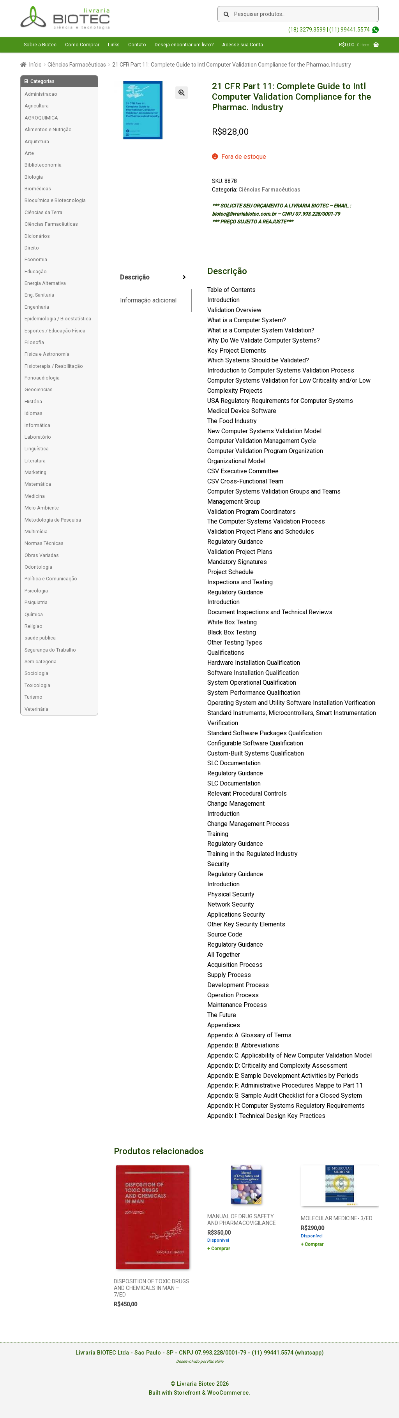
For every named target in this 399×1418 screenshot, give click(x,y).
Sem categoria (40, 661)
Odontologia (38, 567)
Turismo (33, 697)
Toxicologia (37, 685)
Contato (137, 44)
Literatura (35, 461)
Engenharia (37, 307)
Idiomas (33, 413)
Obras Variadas (42, 555)
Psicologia (36, 591)
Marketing (35, 472)
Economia (36, 259)
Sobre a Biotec (40, 44)
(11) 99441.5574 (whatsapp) (288, 1352)
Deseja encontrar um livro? (184, 44)
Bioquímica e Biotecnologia (55, 200)
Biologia (34, 177)
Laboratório (38, 437)
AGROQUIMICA (41, 118)
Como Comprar (82, 44)
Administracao (41, 94)
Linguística (37, 449)
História (33, 401)
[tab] (153, 277)
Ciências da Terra (43, 212)
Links (114, 44)
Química (34, 614)
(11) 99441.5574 (349, 29)
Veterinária (36, 709)
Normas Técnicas (44, 543)
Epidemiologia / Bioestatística (58, 319)
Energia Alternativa (45, 283)
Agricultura (37, 106)
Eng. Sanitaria (39, 295)
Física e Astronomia (47, 354)
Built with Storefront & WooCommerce (199, 1393)
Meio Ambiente (42, 508)
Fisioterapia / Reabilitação (54, 366)
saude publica (40, 638)
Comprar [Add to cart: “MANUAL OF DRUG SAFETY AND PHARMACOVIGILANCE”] (220, 1248)
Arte (29, 153)
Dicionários (37, 236)
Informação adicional (148, 300)
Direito (32, 248)
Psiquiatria (36, 602)
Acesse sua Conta (242, 44)
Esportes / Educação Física (55, 331)
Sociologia (36, 673)
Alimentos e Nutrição (48, 129)
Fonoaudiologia (42, 378)
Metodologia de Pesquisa (53, 520)
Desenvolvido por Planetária (199, 1361)
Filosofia (34, 342)
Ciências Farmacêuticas (77, 64)
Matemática (38, 484)
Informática (37, 425)
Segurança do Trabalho (50, 650)
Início (35, 64)
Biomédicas (38, 189)
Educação (36, 271)
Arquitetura (37, 141)
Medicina (35, 496)
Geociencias (39, 389)
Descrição (135, 277)
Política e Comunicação (51, 579)
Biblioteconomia (43, 165)
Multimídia (36, 531)
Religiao (33, 626)
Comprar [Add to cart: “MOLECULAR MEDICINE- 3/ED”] (314, 1244)
